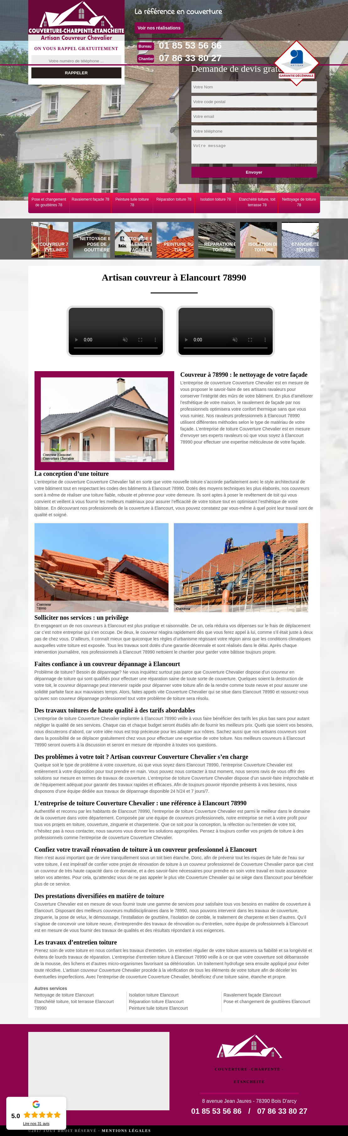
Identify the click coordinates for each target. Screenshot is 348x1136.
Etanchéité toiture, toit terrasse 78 (257, 202)
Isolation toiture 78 (215, 199)
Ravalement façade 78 (90, 199)
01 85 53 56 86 (190, 45)
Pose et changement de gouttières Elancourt (266, 1001)
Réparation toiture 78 (173, 199)
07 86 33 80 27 (190, 58)
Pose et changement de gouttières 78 (48, 202)
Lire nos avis (36, 1124)
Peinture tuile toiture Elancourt (158, 1008)
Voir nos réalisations (159, 27)
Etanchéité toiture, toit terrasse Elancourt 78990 (74, 1005)
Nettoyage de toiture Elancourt (64, 994)
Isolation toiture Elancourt (154, 994)
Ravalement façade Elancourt (252, 994)
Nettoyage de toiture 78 (299, 202)
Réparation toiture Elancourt (156, 1001)
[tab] (49, 241)
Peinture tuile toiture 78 (132, 202)
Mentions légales (126, 1130)
